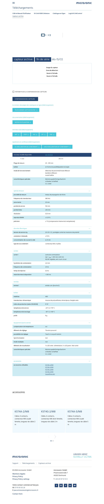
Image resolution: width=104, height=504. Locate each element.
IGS (34, 134)
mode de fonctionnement (22, 171)
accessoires (17, 361)
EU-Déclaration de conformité (26, 147)
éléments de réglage (20, 330)
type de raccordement (21, 244)
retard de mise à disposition (22, 274)
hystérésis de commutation (22, 263)
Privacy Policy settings (20, 479)
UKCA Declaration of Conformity (56, 147)
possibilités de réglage (21, 334)
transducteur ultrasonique (22, 300)
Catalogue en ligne (59, 13)
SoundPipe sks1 (50, 374)
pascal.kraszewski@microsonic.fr (26, 490)
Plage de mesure (19, 163)
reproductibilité (19, 217)
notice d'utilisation (22, 122)
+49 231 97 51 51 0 (61, 479)
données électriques (20, 228)
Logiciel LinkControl (75, 13)
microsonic (20, 457)
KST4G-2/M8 (49, 369)
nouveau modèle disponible (23, 155)
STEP (25, 134)
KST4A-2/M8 (49, 365)
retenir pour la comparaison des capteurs (31, 92)
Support (15, 463)
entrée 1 (16, 285)
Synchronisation (19, 338)
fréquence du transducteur (22, 198)
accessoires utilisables (21, 365)
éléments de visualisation (22, 345)
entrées (16, 282)
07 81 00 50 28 (19, 487)
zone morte (17, 202)
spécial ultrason (19, 191)
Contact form (17, 494)
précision (17, 221)
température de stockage (22, 312)
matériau (16, 296)
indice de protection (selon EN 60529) (26, 304)
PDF (51, 134)
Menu (13, 3)
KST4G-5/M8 (49, 372)
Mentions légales (18, 474)
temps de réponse (19, 271)
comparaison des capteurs (25, 99)
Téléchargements (28, 463)
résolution (17, 214)
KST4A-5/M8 (49, 367)
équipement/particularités (22, 323)
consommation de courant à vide (24, 240)
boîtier (16, 167)
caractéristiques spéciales (22, 179)
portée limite (18, 210)
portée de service (19, 206)
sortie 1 (16, 255)
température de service (21, 308)
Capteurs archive (17, 16)
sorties (16, 251)
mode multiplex (19, 342)
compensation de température (23, 326)
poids (15, 315)
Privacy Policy (17, 476)
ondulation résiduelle (20, 236)
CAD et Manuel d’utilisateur (21, 13)
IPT (43, 134)
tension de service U (20, 232)
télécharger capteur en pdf (25, 110)
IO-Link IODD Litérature (42, 13)
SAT (16, 134)
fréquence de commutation (22, 267)
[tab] (52, 191)
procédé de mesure (20, 195)
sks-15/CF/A (49, 155)
